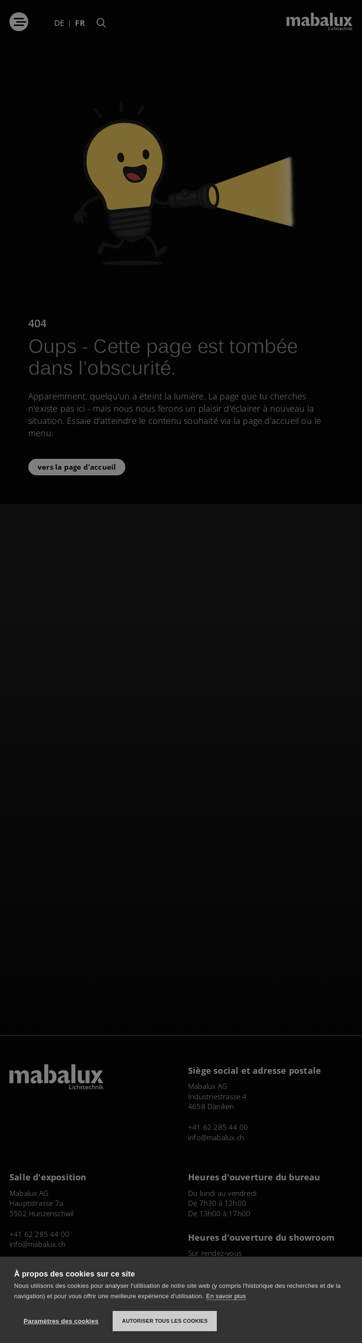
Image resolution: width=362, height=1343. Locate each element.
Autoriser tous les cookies (164, 1321)
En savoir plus (226, 1296)
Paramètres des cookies (61, 1321)
